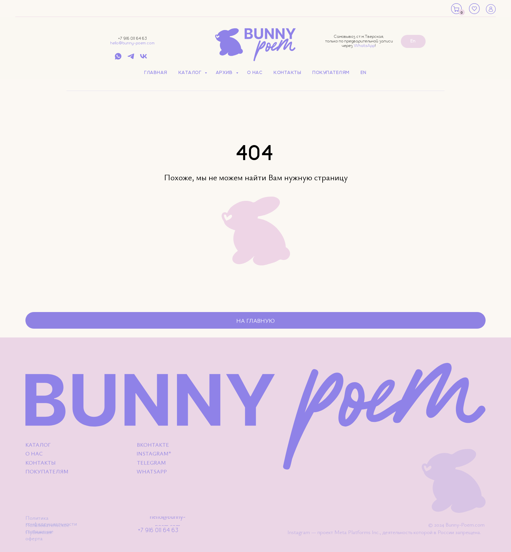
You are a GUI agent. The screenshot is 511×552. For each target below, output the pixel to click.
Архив (225, 72)
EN (364, 72)
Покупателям (331, 72)
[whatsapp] (118, 58)
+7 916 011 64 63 (132, 39)
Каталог (191, 72)
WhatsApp (364, 46)
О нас (255, 72)
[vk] (143, 58)
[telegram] (131, 58)
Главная (156, 72)
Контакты (287, 72)
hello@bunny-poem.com (132, 43)
